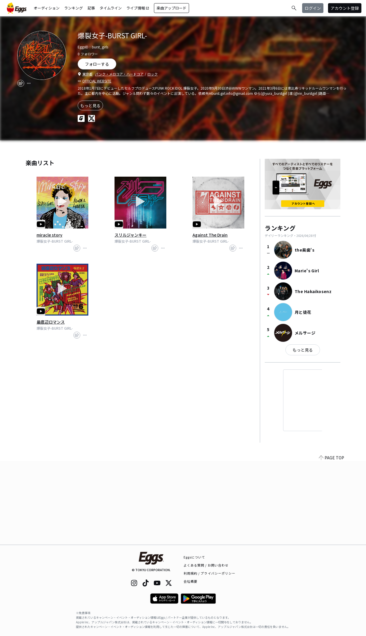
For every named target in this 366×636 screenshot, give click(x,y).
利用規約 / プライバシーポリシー (210, 573)
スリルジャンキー (130, 235)
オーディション (47, 8)
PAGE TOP (331, 541)
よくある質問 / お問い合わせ (206, 565)
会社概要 (190, 581)
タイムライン (111, 8)
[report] (28, 83)
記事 (91, 8)
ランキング (73, 8)
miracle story (49, 235)
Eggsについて (194, 557)
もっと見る (90, 105)
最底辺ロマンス (51, 322)
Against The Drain (210, 235)
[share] (20, 83)
